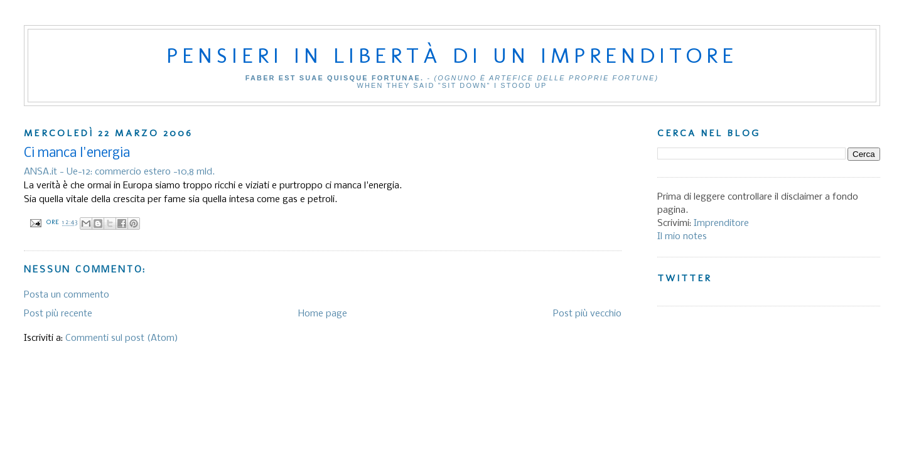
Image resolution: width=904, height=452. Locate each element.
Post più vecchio (587, 314)
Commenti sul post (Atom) (121, 338)
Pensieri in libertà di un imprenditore (452, 55)
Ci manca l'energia (77, 153)
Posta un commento (66, 295)
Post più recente (58, 314)
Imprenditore (721, 223)
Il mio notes (682, 237)
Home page (322, 314)
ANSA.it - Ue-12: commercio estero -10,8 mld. (119, 172)
